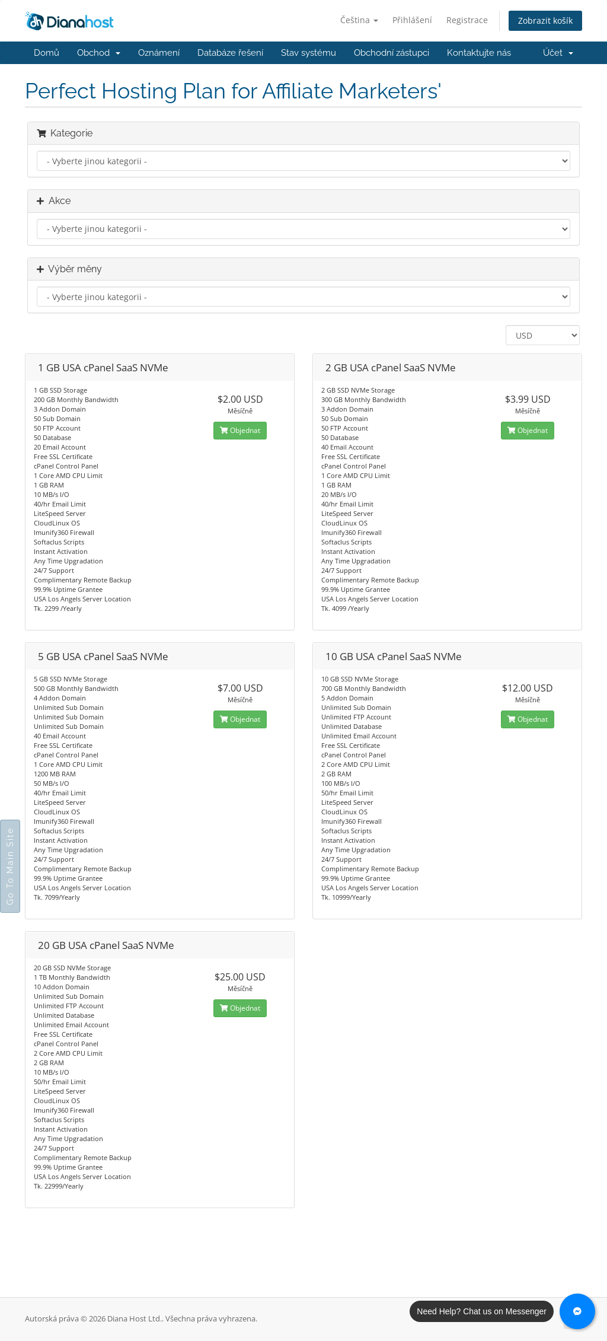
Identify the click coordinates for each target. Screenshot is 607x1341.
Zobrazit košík (545, 20)
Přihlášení (412, 20)
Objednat (240, 430)
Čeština (359, 20)
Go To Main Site (10, 866)
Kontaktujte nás (479, 52)
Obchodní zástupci (391, 52)
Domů (46, 52)
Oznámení (159, 52)
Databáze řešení (230, 52)
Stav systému (308, 52)
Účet (558, 52)
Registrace (467, 20)
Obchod (98, 52)
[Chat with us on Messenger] (577, 1311)
